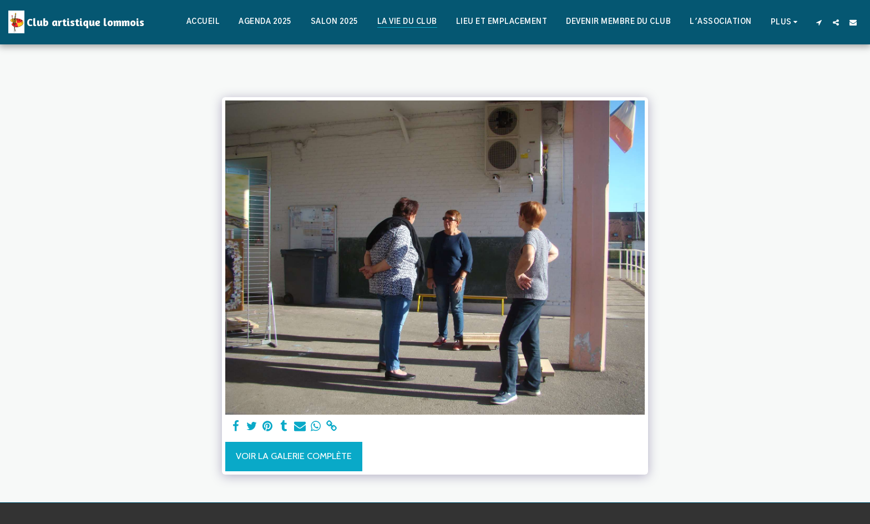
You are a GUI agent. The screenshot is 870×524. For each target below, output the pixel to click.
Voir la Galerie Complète (294, 455)
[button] (819, 22)
